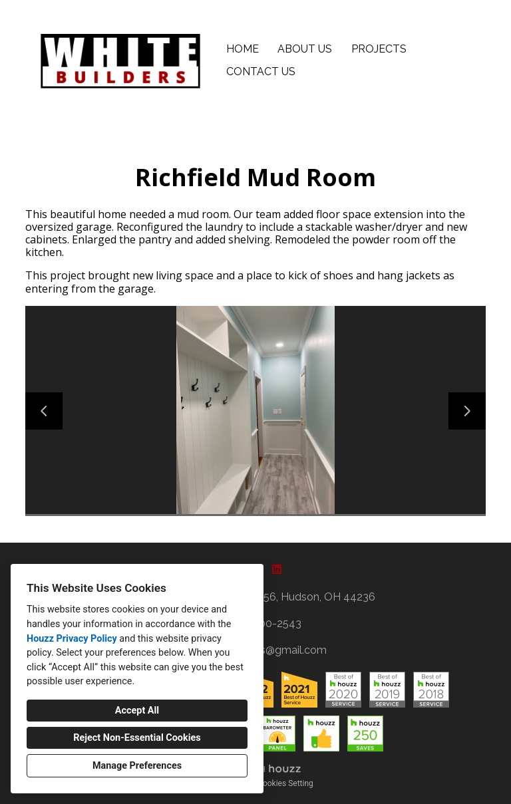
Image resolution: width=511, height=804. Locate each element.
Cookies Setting (285, 783)
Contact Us (260, 71)
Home (242, 49)
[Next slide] (467, 411)
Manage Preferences (137, 765)
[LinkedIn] (276, 569)
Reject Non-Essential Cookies (136, 737)
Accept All (137, 710)
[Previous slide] (44, 411)
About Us (304, 49)
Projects (379, 49)
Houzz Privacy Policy (72, 638)
